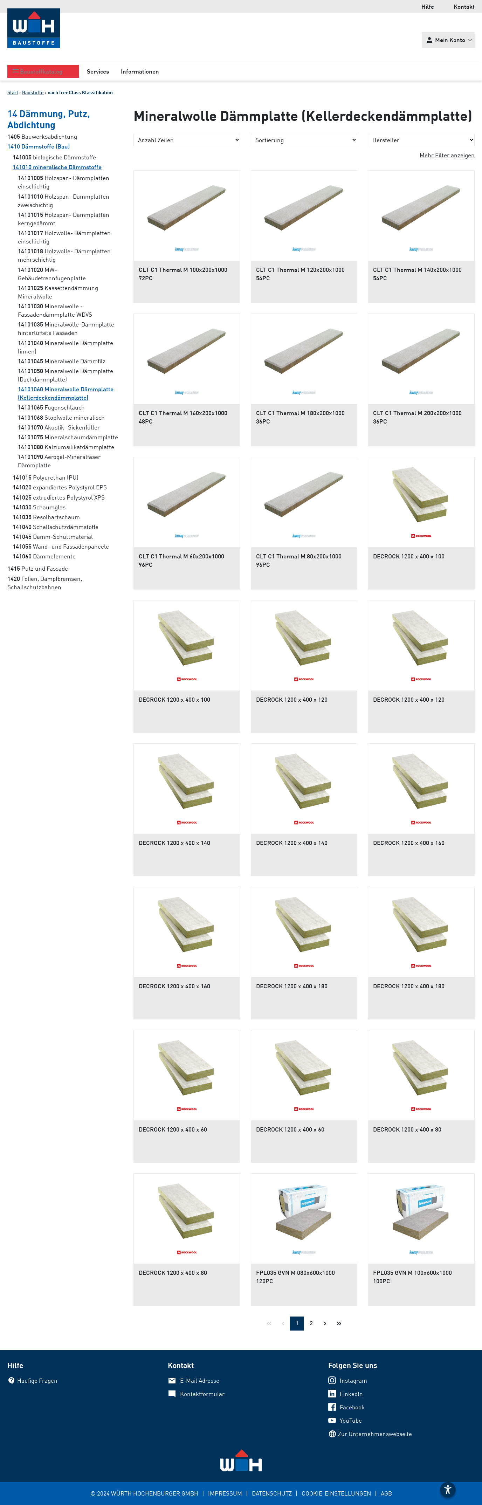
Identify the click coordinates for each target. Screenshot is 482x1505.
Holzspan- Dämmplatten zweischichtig (63, 200)
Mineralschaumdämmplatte (68, 437)
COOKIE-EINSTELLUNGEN (336, 1493)
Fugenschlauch (51, 407)
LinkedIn (351, 1393)
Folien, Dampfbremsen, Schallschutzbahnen (44, 583)
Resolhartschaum (46, 517)
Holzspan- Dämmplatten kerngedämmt (63, 219)
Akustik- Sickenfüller (59, 427)
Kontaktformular (202, 1393)
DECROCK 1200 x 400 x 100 (409, 556)
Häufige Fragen (37, 1380)
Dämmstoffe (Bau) (38, 146)
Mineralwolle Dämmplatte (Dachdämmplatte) (65, 375)
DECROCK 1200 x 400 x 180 (292, 986)
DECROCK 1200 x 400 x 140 (174, 842)
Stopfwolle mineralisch (61, 417)
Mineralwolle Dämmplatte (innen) (65, 347)
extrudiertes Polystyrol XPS (59, 497)
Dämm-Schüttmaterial (53, 536)
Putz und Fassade (37, 568)
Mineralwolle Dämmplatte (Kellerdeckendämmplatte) (65, 393)
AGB (386, 1493)
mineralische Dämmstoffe (57, 167)
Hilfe (427, 6)
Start (12, 92)
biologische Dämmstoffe (54, 157)
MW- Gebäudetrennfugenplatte (52, 274)
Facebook (352, 1407)
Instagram (353, 1380)
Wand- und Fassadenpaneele (61, 546)
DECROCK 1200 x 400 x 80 (407, 1129)
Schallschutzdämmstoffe (55, 526)
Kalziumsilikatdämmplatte (66, 447)
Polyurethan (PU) (45, 477)
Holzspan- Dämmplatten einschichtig (63, 182)
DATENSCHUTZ (272, 1493)
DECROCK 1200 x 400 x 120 (292, 699)
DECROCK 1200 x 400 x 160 (409, 842)
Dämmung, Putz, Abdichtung (48, 119)
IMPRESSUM (225, 1493)
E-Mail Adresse (199, 1380)
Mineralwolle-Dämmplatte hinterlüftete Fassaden (66, 328)
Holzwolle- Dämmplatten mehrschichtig (64, 255)
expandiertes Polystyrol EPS (60, 487)
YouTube (351, 1420)
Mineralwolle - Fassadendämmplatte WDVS (55, 310)
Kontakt (464, 6)
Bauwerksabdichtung (42, 136)
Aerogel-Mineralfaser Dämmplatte (59, 461)
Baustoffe (33, 92)
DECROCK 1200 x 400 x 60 (173, 1129)
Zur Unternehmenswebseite (375, 1433)
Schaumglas (39, 507)
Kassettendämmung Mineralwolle (58, 292)
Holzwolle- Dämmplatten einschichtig (64, 237)
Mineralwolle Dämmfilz (61, 361)
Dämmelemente (44, 556)
